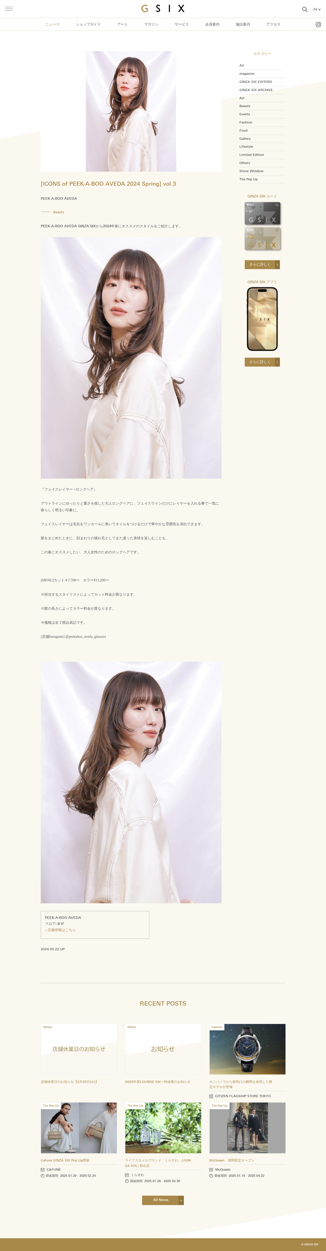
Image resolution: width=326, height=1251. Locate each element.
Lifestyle (246, 147)
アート (122, 24)
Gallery (245, 139)
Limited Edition (251, 155)
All (241, 66)
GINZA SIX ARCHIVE (256, 90)
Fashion (245, 122)
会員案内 (212, 24)
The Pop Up (248, 179)
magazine (246, 74)
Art (241, 98)
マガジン (151, 24)
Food (243, 131)
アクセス (273, 24)
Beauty (244, 106)
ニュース (52, 24)
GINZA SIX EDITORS (255, 82)
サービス (182, 24)
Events (244, 114)
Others (244, 163)
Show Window (251, 171)
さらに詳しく (260, 264)
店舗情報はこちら (61, 930)
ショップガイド (88, 24)
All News (160, 1200)
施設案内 (243, 24)
